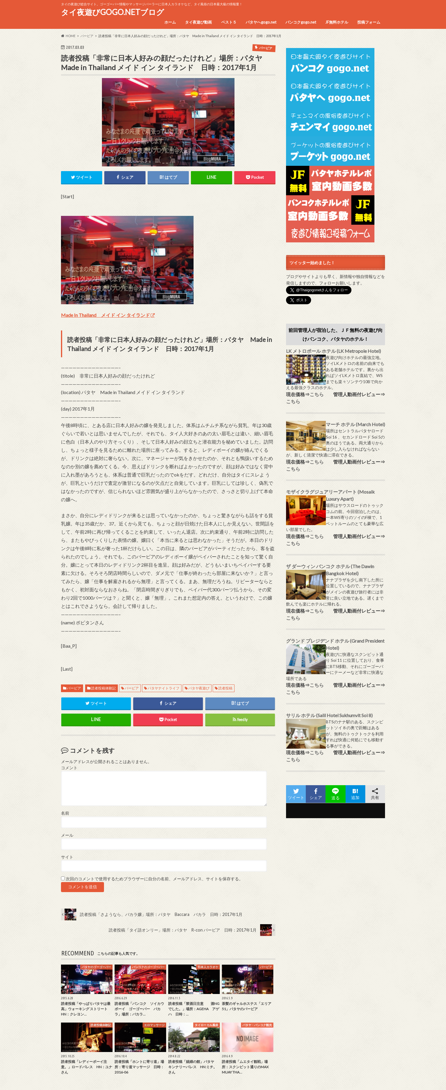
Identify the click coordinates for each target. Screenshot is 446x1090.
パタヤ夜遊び (198, 688)
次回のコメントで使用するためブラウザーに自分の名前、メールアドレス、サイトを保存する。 (154, 879)
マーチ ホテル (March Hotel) (355, 424)
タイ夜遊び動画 (198, 22)
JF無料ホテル (336, 22)
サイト (67, 857)
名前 (65, 813)
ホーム (170, 22)
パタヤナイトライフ (163, 688)
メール (67, 835)
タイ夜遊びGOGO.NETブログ (112, 12)
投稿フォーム (368, 22)
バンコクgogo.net (300, 22)
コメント (69, 767)
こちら (317, 394)
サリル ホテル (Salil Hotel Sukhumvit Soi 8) (329, 715)
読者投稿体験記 (103, 688)
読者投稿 (225, 688)
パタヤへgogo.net (261, 22)
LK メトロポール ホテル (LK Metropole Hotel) (333, 351)
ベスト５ (229, 22)
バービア (74, 688)
